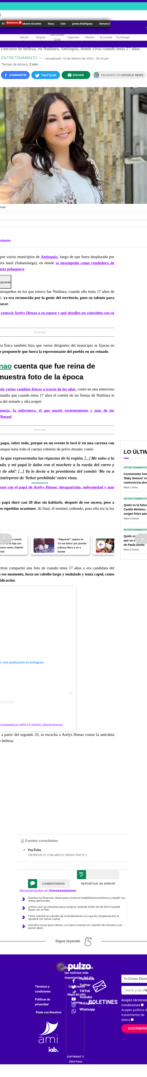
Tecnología (122, 37)
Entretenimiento (19, 57)
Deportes (74, 37)
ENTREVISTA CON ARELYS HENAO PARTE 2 (57, 855)
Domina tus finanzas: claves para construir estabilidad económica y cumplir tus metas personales (76, 899)
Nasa (51, 23)
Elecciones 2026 (57, 37)
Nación (24, 37)
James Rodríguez (82, 23)
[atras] (101, 544)
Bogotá (40, 37)
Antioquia (49, 257)
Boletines (12, 22)
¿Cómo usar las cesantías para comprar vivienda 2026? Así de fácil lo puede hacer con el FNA (74, 908)
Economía (106, 37)
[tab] (49, 883)
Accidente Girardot (29, 23)
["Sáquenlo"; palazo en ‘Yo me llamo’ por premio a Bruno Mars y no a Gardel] (44, 545)
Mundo (89, 37)
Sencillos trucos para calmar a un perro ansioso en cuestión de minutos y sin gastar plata (75, 926)
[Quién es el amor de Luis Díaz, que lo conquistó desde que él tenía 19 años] (106, 545)
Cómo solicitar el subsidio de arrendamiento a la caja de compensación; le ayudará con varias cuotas (73, 917)
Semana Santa (107, 23)
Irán (63, 23)
